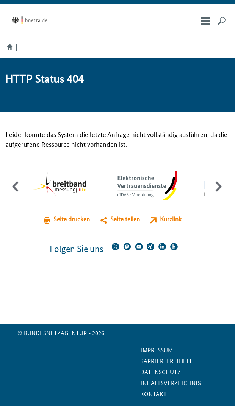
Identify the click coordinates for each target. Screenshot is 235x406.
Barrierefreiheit (166, 361)
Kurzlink (171, 219)
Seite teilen (125, 219)
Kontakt (153, 394)
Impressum (156, 350)
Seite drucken (71, 219)
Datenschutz (160, 372)
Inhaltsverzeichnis (170, 383)
